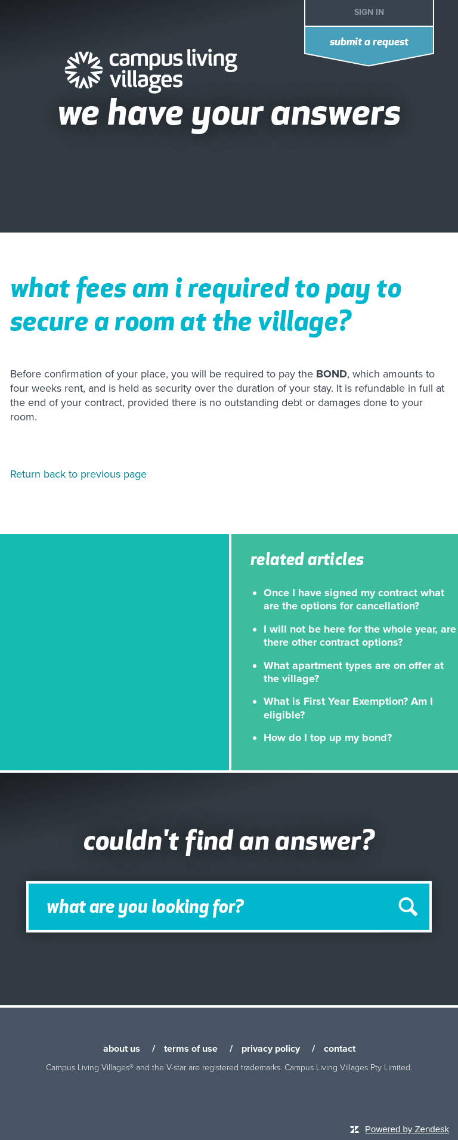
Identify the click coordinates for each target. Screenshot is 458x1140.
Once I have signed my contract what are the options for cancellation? (354, 599)
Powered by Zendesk (407, 1129)
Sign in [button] (369, 12)
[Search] (229, 907)
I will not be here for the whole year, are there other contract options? (360, 635)
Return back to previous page (78, 474)
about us (121, 1049)
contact (339, 1049)
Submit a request (369, 42)
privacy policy (271, 1049)
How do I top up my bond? (328, 737)
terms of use (191, 1049)
